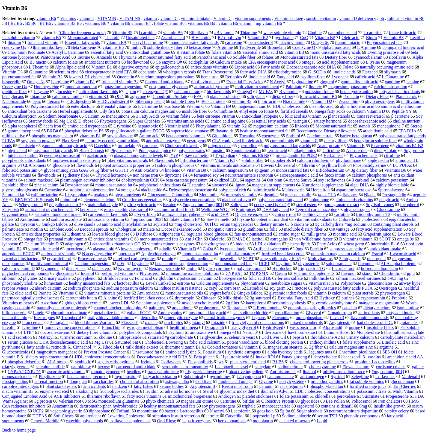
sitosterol (220, 185)
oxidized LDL (226, 180)
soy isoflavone (120, 135)
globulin (166, 278)
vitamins (86, 18)
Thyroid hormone (111, 175)
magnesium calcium (270, 126)
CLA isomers (34, 165)
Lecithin (417, 37)
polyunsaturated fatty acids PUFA (343, 288)
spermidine (247, 145)
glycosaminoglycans (20, 190)
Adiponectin (169, 234)
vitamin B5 (51, 37)
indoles (242, 244)
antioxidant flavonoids (98, 91)
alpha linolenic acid (357, 106)
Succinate (370, 396)
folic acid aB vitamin (303, 116)
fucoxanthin (335, 175)
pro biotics (173, 322)
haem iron (52, 126)
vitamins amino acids (185, 121)
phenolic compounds (362, 416)
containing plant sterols (393, 224)
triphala (248, 406)
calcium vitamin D (18, 268)
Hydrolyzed (273, 327)
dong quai (78, 381)
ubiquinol (68, 199)
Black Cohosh (91, 150)
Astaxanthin (62, 406)
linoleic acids (344, 72)
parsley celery (397, 411)
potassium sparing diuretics (312, 307)
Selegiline (360, 376)
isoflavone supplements (130, 420)
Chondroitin (389, 273)
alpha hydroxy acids (285, 352)
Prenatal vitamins (116, 106)
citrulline (392, 155)
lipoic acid (267, 101)
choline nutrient (407, 121)
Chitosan (208, 298)
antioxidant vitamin (58, 253)
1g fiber (102, 170)
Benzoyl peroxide (164, 268)
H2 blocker (282, 268)
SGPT (248, 258)
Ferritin (316, 248)
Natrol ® (250, 332)
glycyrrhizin (145, 214)
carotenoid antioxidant (136, 366)
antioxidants (369, 312)
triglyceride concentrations (192, 199)
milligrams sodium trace (344, 371)
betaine (412, 81)
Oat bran (274, 180)
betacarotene (200, 47)
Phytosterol (150, 273)
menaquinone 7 (390, 126)
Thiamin (112, 37)
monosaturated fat (81, 86)
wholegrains (125, 229)
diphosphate (99, 411)
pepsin (298, 337)
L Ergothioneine (267, 307)
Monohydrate (368, 332)
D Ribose (144, 234)
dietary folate (385, 150)
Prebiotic (400, 298)
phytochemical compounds (25, 273)
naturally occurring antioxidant (112, 140)
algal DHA (359, 185)
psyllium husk (334, 165)
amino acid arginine (228, 121)
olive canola (85, 224)
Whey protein (31, 204)
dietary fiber (282, 96)
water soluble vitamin (282, 32)
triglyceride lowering (203, 371)
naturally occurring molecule (62, 307)
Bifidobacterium (330, 170)
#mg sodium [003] (146, 219)
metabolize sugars (286, 283)
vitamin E (252, 347)
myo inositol (125, 376)
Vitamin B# (325, 37)
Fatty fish (10, 209)
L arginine (60, 81)
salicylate (263, 366)
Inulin (135, 47)
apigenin (261, 170)
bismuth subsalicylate (405, 332)
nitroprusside (129, 337)
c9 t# (119, 96)
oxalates (101, 194)
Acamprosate (328, 145)
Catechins (102, 145)
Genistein (27, 145)
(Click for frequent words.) (82, 32)
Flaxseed (370, 72)
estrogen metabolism (145, 327)
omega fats (33, 239)
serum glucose (20, 342)
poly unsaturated (251, 268)
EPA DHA (407, 131)
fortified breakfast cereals (146, 298)
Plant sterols (406, 96)
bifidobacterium (194, 160)
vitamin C (169, 18)
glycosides (310, 401)
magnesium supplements (273, 185)
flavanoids (224, 131)
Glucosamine (388, 209)
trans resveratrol (370, 116)
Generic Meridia (45, 420)
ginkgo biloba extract (83, 303)
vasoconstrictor (303, 327)
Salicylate (239, 204)
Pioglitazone (50, 376)
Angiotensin (339, 322)
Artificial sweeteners (271, 248)
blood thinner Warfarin (95, 322)
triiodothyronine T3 (373, 214)
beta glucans (13, 96)
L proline (30, 327)
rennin (167, 258)
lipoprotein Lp (262, 416)
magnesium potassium (347, 86)
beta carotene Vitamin (216, 116)
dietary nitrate (272, 224)
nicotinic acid (345, 234)
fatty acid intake (400, 312)
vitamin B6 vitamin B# (131, 23)
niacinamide (151, 190)
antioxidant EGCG (18, 253)
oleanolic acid (321, 106)
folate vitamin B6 (169, 23)
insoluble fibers (380, 327)
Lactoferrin (241, 411)
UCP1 (264, 263)
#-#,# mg (395, 278)
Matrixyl (46, 337)
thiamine (38, 96)
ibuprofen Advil (275, 391)
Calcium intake (228, 62)
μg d (411, 273)
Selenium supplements (155, 303)
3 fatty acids (349, 258)
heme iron (210, 77)
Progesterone (397, 396)
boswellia (228, 258)
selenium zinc (66, 72)
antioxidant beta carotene (30, 111)
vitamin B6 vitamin (235, 23)
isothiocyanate (315, 214)
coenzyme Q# (14, 47)
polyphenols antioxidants (24, 160)
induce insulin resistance (180, 288)
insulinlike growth (390, 406)
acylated (160, 224)
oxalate (151, 322)
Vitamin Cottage (288, 18)
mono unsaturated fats (159, 239)
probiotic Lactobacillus (375, 361)
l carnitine (147, 32)
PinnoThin (111, 327)
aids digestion (79, 101)
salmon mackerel (39, 180)
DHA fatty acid (275, 209)
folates (268, 57)
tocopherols (280, 160)
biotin (191, 268)
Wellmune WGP (215, 209)
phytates (30, 278)
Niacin (370, 194)
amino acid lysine (181, 352)
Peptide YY (401, 111)
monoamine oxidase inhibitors (192, 273)
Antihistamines (283, 371)
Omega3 (244, 91)
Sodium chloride (296, 416)
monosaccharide (276, 406)
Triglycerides (211, 337)
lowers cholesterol (137, 248)
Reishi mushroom (237, 386)
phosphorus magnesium (52, 135)
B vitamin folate (191, 52)
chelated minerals (295, 420)
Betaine (169, 204)
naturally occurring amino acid (387, 67)
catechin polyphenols (84, 420)
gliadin (165, 248)
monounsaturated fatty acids (194, 42)
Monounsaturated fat (334, 126)
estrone (183, 283)
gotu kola (265, 411)
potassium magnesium (122, 86)
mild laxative (13, 135)
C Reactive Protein (277, 401)
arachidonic (182, 307)
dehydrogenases (215, 244)
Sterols (417, 126)
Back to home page (19, 430)
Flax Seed (70, 140)
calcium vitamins (67, 96)
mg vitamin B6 (269, 23)
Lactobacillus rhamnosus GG (115, 244)
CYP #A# (234, 273)
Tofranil (123, 411)
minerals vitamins (241, 194)
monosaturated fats (292, 170)
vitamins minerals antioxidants (227, 165)
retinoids (59, 347)
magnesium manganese (57, 352)
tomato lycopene (105, 371)
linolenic (172, 170)
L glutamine (302, 81)
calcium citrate (187, 91)
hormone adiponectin (379, 268)
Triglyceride (250, 47)
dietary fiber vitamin (95, 332)
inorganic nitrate (222, 229)
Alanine (110, 298)
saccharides (103, 381)
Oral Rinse (166, 420)
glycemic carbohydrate (332, 303)
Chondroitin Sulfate (170, 96)
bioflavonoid (138, 62)
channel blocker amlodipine (118, 307)
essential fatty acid (107, 52)
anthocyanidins (323, 342)
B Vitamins (201, 37)
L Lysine (41, 91)
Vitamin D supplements (314, 273)
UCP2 (38, 411)
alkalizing (84, 391)
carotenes (150, 145)
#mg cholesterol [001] (193, 224)
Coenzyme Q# (14, 86)
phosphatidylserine (24, 361)
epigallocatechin (169, 67)
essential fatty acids (269, 121)
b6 (381, 18)
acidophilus (199, 62)
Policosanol (361, 401)
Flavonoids (164, 160)
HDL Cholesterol (288, 106)
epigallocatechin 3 (65, 204)
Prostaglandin (394, 194)
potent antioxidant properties (125, 165)
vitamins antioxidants (313, 219)
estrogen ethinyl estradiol (126, 209)
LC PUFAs (402, 165)
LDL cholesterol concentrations (322, 391)
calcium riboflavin (313, 160)
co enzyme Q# (155, 91)
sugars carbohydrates (115, 361)
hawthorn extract (302, 332)
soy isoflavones (331, 180)
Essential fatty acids (82, 42)
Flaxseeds (129, 322)
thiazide (218, 322)
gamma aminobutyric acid (64, 145)
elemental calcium (99, 199)
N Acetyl (277, 81)
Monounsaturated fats (299, 57)
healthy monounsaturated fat (265, 131)
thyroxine (272, 332)
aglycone (138, 96)
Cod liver (203, 381)
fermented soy (206, 175)
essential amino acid (260, 52)
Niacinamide (294, 101)
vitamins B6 (95, 23)
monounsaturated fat (200, 253)
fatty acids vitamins (144, 396)
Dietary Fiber (377, 96)
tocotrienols (76, 248)
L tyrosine (122, 126)
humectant (53, 283)
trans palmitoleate (163, 371)
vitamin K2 (237, 126)
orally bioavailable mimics (111, 317)
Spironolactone (391, 190)
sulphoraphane (339, 263)
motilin (36, 229)
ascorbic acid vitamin (66, 371)
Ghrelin (308, 165)
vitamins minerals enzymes (171, 244)
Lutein (38, 312)
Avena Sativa (300, 180)
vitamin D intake (195, 18)
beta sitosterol (260, 42)
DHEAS (39, 416)
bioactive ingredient (246, 371)
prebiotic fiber (14, 91)
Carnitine (228, 401)
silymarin (392, 72)
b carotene (300, 224)
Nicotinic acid (177, 126)
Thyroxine (127, 57)
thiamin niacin (347, 42)
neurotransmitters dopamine (353, 411)
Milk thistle (233, 298)
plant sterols (363, 293)
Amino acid (149, 135)
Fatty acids (270, 67)
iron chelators (390, 401)
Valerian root (69, 401)
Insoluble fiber (15, 185)
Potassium (212, 352)
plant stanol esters (61, 386)
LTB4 (29, 332)
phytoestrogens (357, 209)
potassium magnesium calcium (338, 253)
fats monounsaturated (253, 234)
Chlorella (347, 219)
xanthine (392, 81)
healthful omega (184, 327)
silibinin (9, 278)
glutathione (253, 229)
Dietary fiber (336, 57)
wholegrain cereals (179, 72)
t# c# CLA (327, 194)
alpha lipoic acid (336, 47)
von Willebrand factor (313, 239)
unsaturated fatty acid (207, 312)
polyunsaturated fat (19, 77)
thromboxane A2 (325, 337)
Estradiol (255, 288)
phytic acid (17, 150)
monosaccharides (17, 376)
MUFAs (266, 91)
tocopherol (409, 204)
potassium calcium (196, 278)
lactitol (258, 239)
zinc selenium (46, 185)
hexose (104, 366)
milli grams (316, 234)
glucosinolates (380, 283)
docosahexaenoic (55, 332)
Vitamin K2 (258, 37)
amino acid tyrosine (211, 86)
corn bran (232, 288)
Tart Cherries (404, 386)
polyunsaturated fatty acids (287, 145)
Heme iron (320, 190)
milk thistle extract (142, 347)
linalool (309, 371)
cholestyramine (322, 366)
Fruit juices (245, 209)
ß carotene (380, 145)
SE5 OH (389, 352)
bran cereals (32, 322)
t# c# (174, 155)
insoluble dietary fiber (303, 229)
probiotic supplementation (92, 190)
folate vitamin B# (184, 219)
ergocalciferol (59, 258)
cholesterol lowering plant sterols (319, 361)
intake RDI (265, 357)
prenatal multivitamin (68, 239)
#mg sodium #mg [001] (203, 204)
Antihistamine (32, 219)
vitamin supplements (253, 18)
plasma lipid (103, 248)
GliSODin (317, 72)
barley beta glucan (356, 135)
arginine (386, 347)
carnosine (233, 42)
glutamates (408, 322)
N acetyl (217, 411)
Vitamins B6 (395, 170)
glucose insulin (298, 194)
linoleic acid (259, 77)
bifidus (249, 401)
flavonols (366, 263)
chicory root (285, 214)
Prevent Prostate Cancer (105, 352)
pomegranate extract (341, 204)
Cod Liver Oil (273, 337)
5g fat (285, 411)
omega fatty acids (329, 111)
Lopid (322, 420)
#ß (221, 361)
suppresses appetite (346, 248)
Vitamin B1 (101, 67)
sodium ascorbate (66, 219)
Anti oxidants (146, 170)
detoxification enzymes (224, 317)
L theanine (76, 234)
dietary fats (76, 268)
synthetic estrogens (244, 352)
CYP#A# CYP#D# (24, 371)
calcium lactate (281, 376)
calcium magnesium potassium (167, 77)
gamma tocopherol (24, 131)
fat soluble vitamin (18, 37)
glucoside (63, 91)
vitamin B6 (46, 18)
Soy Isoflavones (380, 204)
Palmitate (294, 86)
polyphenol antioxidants (160, 185)
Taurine (83, 57)
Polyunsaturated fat (47, 106)
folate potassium (294, 396)
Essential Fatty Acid (295, 298)
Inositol (87, 273)
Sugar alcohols (310, 411)
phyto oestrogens (380, 101)
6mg (363, 406)
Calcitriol (217, 239)
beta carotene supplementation (181, 263)
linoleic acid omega (235, 381)
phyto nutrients (128, 194)
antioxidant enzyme (163, 140)
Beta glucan (204, 357)
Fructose (299, 288)
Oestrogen (388, 288)
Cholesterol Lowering (164, 342)
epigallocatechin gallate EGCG (137, 131)
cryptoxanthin (373, 298)
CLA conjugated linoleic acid (237, 140)
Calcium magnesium (93, 263)
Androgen (227, 396)
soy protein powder (38, 140)
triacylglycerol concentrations (258, 322)
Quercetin (125, 77)
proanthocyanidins (327, 381)
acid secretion (20, 337)
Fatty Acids (327, 244)
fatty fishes (143, 386)
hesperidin (11, 81)
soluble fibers (183, 101)
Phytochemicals (364, 155)
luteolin (9, 327)
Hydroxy (327, 298)
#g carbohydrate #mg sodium (340, 224)
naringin (300, 121)
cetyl (213, 288)
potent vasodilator (242, 342)
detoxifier (149, 317)
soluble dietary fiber (164, 47)
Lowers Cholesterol (278, 165)
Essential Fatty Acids (244, 81)
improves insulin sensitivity (76, 160)
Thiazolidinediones (196, 258)
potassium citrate (372, 391)
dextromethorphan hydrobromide (109, 406)
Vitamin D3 (12, 72)
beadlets (134, 371)
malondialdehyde (103, 204)
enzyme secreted (54, 391)
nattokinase (81, 366)
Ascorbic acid (173, 37)
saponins (252, 180)
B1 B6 (45, 23)
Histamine (197, 185)
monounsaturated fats (233, 263)
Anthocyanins (170, 312)
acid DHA (219, 214)
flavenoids (46, 175)
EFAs (198, 96)
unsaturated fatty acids (53, 150)
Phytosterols (121, 150)
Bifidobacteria (115, 278)
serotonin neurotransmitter (185, 366)
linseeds (302, 126)
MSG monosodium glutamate (113, 401)
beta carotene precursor (87, 376)
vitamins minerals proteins (107, 293)
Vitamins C (68, 293)
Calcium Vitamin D (42, 244)
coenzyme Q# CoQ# (272, 204)
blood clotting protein (284, 342)
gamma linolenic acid (359, 81)
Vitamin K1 (225, 160)
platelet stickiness (257, 396)
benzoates (88, 209)
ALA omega (58, 361)
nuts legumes (291, 386)
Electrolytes (44, 317)
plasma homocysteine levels (138, 155)
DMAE (238, 239)
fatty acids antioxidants (399, 91)
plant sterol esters (225, 96)
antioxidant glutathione (150, 52)
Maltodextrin (293, 190)
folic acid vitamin (43, 42)
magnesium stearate (285, 347)
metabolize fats (107, 312)
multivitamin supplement (257, 86)
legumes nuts (320, 352)
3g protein (43, 401)
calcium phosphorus (369, 175)
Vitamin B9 (221, 106)
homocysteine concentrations (69, 327)
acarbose (172, 106)
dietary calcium (377, 307)
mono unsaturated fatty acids (335, 52)
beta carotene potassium (187, 180)
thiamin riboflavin (48, 47)
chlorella (322, 396)
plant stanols (339, 116)
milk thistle (319, 278)
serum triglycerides (236, 224)
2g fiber (232, 303)
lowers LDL (118, 303)
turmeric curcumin (76, 337)
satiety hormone (328, 121)
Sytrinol (338, 376)
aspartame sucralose (353, 190)
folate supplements (359, 342)
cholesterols (371, 219)
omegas (127, 190)
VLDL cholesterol (113, 101)
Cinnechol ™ (84, 347)
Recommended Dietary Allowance (326, 131)
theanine (271, 194)
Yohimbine (223, 111)
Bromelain (276, 47)
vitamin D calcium (329, 293)
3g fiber (316, 347)
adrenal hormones (180, 391)
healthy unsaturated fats (89, 283)
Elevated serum (355, 366)
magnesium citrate (197, 401)
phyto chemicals (160, 401)
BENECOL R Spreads (34, 199)
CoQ (304, 37)
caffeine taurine (44, 194)
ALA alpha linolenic (399, 263)
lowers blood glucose (110, 234)
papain (130, 91)
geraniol (266, 386)
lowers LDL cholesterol (89, 77)
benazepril (352, 357)
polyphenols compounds (140, 332)
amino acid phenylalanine (124, 224)
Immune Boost (337, 332)
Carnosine (53, 190)
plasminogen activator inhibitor (87, 180)
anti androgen (312, 376)
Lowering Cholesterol (127, 416)
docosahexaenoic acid (367, 121)
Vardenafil (411, 376)
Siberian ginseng (150, 101)
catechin (349, 307)
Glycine (266, 381)
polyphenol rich (232, 190)
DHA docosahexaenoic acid (63, 342)
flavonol (348, 273)
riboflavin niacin (205, 81)
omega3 (309, 62)
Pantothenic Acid (55, 57)
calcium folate (65, 62)
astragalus (279, 239)
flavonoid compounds (370, 317)
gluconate (61, 165)
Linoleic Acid (61, 229)
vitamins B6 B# (201, 23)
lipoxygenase (230, 278)
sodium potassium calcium (129, 288)
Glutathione (222, 135)
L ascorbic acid (403, 253)
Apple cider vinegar (158, 253)
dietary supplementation (47, 357)
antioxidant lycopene (260, 116)
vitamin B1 (85, 81)
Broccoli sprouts (94, 229)
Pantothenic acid (211, 57)
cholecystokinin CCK (140, 180)
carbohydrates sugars (20, 386)
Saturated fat (13, 194)
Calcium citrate (320, 135)
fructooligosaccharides (119, 391)
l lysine (243, 219)
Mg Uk (65, 121)
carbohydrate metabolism (403, 337)
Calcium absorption (19, 116)
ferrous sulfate (290, 278)
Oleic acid (350, 37)
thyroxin (27, 224)
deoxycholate (325, 357)
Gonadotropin (340, 312)
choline (105, 337)
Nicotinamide (14, 101)
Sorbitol (293, 135)
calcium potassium (392, 180)
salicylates (256, 96)
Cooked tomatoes (222, 347)
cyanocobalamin (368, 57)
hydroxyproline (216, 268)
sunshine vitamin (321, 18)
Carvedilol (234, 416)
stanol (367, 273)
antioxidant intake (385, 248)
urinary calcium (360, 337)
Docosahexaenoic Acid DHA (162, 357)
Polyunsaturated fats (384, 42)
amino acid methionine (401, 106)
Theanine (247, 135)
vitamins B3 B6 (68, 23)
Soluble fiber (244, 57)
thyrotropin (184, 298)
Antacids (104, 57)
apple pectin (378, 160)
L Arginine (366, 47)
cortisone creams (390, 366)
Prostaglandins (15, 381)
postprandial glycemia (168, 86)
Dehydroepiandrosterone (190, 190)
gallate (418, 366)
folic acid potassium (19, 170)
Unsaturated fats (140, 37)
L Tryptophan (249, 376)
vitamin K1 (98, 96)
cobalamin (147, 72)
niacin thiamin (14, 317)
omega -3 (227, 332)
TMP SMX (258, 273)
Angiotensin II (202, 386)
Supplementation (246, 150)
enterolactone (82, 106)
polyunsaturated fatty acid (280, 199)
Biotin (371, 37)
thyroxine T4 (176, 175)
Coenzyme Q (303, 47)
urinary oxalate (57, 278)
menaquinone (117, 116)
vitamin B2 (242, 101)
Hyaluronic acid (235, 357)
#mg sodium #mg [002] (280, 258)
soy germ (277, 288)
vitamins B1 (90, 135)
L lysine (373, 62)
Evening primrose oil (385, 52)
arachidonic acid (377, 131)
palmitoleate (13, 229)
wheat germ (354, 244)
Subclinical (193, 376)
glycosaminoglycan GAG (66, 170)
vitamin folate (178, 116)
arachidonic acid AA (405, 357)
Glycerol (313, 312)
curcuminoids (282, 140)
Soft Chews (64, 416)
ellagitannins (305, 150)
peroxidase (346, 396)
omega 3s (405, 239)
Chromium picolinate (357, 352)
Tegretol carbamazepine (316, 209)
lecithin (152, 391)
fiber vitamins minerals (127, 160)
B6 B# (52, 131)
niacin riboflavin (236, 199)
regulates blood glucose (207, 234)
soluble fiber (253, 160)
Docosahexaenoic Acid (181, 229)
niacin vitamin (292, 42)
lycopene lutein (233, 248)
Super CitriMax (146, 121)
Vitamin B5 (122, 32)
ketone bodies (171, 386)
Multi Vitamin (405, 391)
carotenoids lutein (81, 298)
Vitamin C (222, 18)
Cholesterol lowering (183, 145)
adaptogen (74, 244)
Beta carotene (213, 101)
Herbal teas (333, 155)
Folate (348, 67)
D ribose (85, 121)
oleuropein (376, 258)
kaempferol (256, 303)
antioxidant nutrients (102, 62)
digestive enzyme (133, 67)
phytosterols (308, 263)
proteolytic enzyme (181, 317)
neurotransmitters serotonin (249, 175)
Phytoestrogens (113, 121)
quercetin (127, 253)
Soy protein (414, 150)
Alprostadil (332, 327)
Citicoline (331, 150)
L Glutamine (393, 77)
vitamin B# (196, 170)
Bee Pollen (335, 401)
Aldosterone (356, 150)
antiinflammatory (240, 253)
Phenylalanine (208, 126)
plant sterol (102, 268)
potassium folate (319, 91)
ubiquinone (319, 199)
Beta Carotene (83, 47)
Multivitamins (320, 258)
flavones (350, 194)
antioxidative (201, 332)
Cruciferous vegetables (142, 199)
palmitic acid (263, 190)
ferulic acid (277, 150)
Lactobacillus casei (231, 366)
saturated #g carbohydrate (170, 337)
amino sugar (289, 234)
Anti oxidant (148, 293)
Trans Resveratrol (218, 72)
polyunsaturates (191, 150)
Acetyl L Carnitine (67, 52)
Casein (281, 273)
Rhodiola (111, 347)
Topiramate (237, 307)
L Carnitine (148, 106)
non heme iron (145, 175)
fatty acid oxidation (160, 376)
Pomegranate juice (155, 150)
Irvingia (148, 361)
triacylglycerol (243, 327)
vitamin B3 (294, 52)
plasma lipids (299, 244)
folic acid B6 (260, 278)
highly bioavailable (392, 185)
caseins (374, 357)
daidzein (119, 386)
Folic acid (143, 278)
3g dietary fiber (364, 170)
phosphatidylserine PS (84, 131)
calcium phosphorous (175, 165)
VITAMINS (129, 18)
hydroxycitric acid (140, 204)
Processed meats (92, 258)
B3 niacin (37, 62)
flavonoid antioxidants (165, 81)
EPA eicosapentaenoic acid (271, 62)
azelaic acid (97, 155)
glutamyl (197, 322)
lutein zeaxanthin (23, 155)
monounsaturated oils (184, 293)
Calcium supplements (215, 283)
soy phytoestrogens (219, 406)
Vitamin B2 (52, 77)
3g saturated (260, 298)
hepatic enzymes (196, 420)
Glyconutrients (15, 214)
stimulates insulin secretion (176, 416)
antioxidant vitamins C (113, 239)
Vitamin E (355, 145)
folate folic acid (402, 32)
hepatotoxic (148, 126)
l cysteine (140, 263)
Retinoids (233, 77)
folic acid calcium (205, 342)
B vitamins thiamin (356, 239)
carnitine (342, 214)
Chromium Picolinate (26, 52)
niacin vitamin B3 (18, 391)
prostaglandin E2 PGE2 (296, 155)
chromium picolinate (69, 312)
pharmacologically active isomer (30, 298)
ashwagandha (177, 381)
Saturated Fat (126, 342)
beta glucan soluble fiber (375, 140)
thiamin (14, 42)
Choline (315, 32)
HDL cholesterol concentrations (102, 357)
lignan (239, 185)
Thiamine (248, 32)
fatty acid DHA (253, 72)
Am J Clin (194, 239)
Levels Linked (158, 283)
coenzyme (271, 135)
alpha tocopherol (22, 126)
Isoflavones (171, 361)
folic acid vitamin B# (120, 81)
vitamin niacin (321, 283)
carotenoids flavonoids (108, 214)
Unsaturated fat (145, 352)
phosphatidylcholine (20, 283)
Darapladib (214, 327)
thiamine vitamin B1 (183, 347)
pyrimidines (220, 376)
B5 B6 (30, 23)
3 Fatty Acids (147, 116)
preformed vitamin (116, 273)
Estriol (377, 253)
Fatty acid (285, 77)
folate (269, 111)
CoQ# (208, 248)
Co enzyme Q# (169, 62)
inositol (218, 150)
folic (273, 229)
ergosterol (305, 406)
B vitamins (288, 91)
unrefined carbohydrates (134, 258)
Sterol (208, 391)
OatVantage (339, 229)
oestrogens (196, 140)
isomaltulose (408, 307)
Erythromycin (130, 268)
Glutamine (38, 72)
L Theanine (39, 67)
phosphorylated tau (326, 386)
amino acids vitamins (354, 199)
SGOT (385, 239)
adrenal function (48, 381)
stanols (364, 126)
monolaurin (263, 420)
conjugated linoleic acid (403, 47)
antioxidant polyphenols (183, 214)
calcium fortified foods (174, 209)
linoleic (315, 86)
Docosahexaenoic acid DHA (311, 67)
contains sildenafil (337, 406)
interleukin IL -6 (385, 244)
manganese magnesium (379, 303)
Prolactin (351, 96)
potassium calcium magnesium (148, 111)
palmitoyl (157, 307)
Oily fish (107, 111)
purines (347, 298)
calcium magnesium (230, 170)
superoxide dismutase (190, 131)
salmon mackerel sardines (358, 278)
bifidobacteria (14, 312)
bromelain (126, 145)
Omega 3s (35, 81)
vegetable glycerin (66, 411)
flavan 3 (337, 317)
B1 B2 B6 (13, 23)
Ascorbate (49, 303)
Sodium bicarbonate (60, 116)
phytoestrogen (392, 293)
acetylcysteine (292, 381)
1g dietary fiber (75, 175)
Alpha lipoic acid (70, 67)
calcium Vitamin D (368, 111)
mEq (121, 263)
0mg (299, 248)
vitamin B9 (116, 42)
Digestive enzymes (251, 214)
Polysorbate (350, 283)
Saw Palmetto (218, 219)
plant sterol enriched (248, 361)
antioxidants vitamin (106, 219)
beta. (36, 101)
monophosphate (309, 317)
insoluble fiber (194, 111)
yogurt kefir (220, 293)
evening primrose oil (62, 155)
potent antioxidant (272, 219)
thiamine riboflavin (104, 396)
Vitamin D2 (322, 101)
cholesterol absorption (139, 381)
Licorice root (343, 268)
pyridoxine (284, 37)
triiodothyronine (287, 72)
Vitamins (68, 18)
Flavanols (280, 317)
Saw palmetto (197, 155)
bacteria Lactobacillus (184, 411)
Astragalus (59, 322)
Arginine (225, 47)
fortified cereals (294, 111)
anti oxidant (90, 416)
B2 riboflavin (229, 37)
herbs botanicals (232, 420)
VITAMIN (106, 18)
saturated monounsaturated (58, 214)
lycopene (10, 244)
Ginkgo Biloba (55, 224)
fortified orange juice (368, 386)
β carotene (400, 116)
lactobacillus (128, 283)
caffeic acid (365, 77)
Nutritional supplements (323, 185)
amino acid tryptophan (87, 126)
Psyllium (284, 263)
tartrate (212, 416)
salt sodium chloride (250, 312)
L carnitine (373, 32)
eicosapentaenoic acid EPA (108, 72)
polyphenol (87, 278)
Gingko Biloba (250, 293)
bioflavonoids (219, 91)
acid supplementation (340, 62)
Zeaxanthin (348, 101)
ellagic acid (389, 199)
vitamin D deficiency (357, 18)
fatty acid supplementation (379, 229)
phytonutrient (252, 283)
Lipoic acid (244, 67)
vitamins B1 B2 (409, 145)
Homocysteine (46, 86)
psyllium (176, 332)
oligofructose (219, 145)
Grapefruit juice (377, 234)
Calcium (92, 116)
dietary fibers (335, 140)
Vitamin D (187, 248)
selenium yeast (242, 337)
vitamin (150, 18)
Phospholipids (200, 361)
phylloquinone (348, 160)
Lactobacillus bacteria (21, 258)
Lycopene (340, 77)
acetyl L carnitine (147, 42)
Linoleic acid (393, 342)
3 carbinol (360, 180)
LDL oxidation (268, 244)
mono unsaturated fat (113, 185)
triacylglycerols (15, 366)
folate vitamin (224, 52)
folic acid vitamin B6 (405, 18)
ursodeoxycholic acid (200, 303)
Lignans (259, 317)
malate (149, 229)
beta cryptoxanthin (356, 91)
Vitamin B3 (393, 37)
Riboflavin (198, 32)
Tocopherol (71, 317)
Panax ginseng (294, 357)
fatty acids (36, 347)
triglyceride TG (311, 268)
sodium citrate (290, 366)
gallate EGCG (139, 312)
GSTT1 (121, 170)
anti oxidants (94, 386)
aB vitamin (224, 32)
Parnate (45, 293)
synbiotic (83, 361)
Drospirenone (77, 185)
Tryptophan (225, 155)
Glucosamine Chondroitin (170, 194)
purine (354, 327)
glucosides (65, 273)
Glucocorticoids (16, 352)
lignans (53, 101)
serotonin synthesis (289, 303)
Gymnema (50, 268)
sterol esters (306, 204)
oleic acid (23, 293)
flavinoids (85, 165)
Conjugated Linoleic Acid (24, 396)
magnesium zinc (251, 106)
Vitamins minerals (18, 303)
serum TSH (327, 416)
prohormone (209, 307)
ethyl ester (248, 111)
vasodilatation (287, 312)
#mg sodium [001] (388, 371)
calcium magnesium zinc (351, 347)
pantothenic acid (342, 32)
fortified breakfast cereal (282, 253)
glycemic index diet (237, 391)
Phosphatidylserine (369, 165)
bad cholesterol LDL (375, 322)
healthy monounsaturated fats (169, 406)
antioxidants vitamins (209, 67)
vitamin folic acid (43, 248)
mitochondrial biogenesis (190, 396)
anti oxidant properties (41, 234)
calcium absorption (390, 86)
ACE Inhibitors (67, 396)
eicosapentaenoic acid (299, 175)
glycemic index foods (288, 293)
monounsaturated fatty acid (167, 57)
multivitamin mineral (49, 263)
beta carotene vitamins (185, 135)
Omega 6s (320, 42)
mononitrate (147, 411)
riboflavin (397, 57)
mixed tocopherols (306, 322)
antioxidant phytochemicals (49, 209)
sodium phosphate (84, 288)
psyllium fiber (313, 77)
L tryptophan (76, 194)
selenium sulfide (50, 366)
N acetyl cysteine (97, 253)
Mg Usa (101, 342)
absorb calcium (48, 288)
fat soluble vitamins (367, 381)
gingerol (327, 81)
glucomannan (402, 381)
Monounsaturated (83, 37)
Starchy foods (41, 121)
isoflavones (385, 376)
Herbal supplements (75, 111)
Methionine (209, 194)
